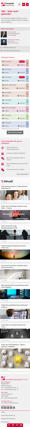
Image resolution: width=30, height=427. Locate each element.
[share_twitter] (17, 425)
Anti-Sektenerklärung (8, 415)
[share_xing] (9, 425)
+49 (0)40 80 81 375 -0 (11, 387)
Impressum (5, 422)
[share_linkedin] (21, 425)
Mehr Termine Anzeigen (15, 132)
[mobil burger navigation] (19, 4)
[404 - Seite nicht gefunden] (23, 4)
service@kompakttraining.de (9, 403)
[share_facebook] (13, 425)
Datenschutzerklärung (8, 418)
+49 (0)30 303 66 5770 (10, 398)
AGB (3, 412)
